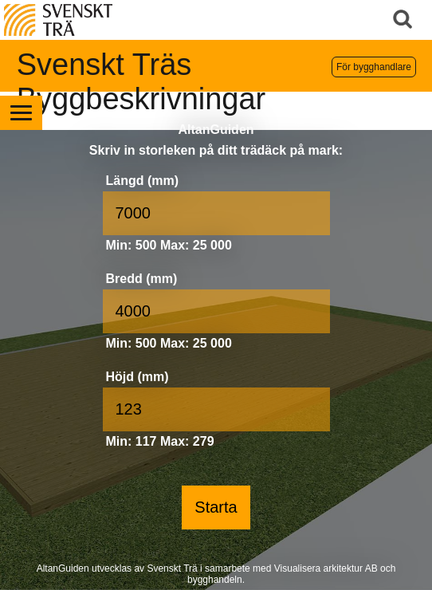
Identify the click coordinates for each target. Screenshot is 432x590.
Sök (404, 20)
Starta (215, 507)
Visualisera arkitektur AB (326, 568)
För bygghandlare (373, 67)
